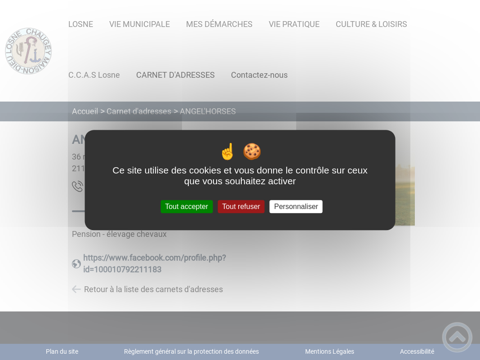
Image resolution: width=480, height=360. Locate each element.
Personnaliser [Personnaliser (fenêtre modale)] (296, 206)
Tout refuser (241, 206)
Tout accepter (186, 206)
